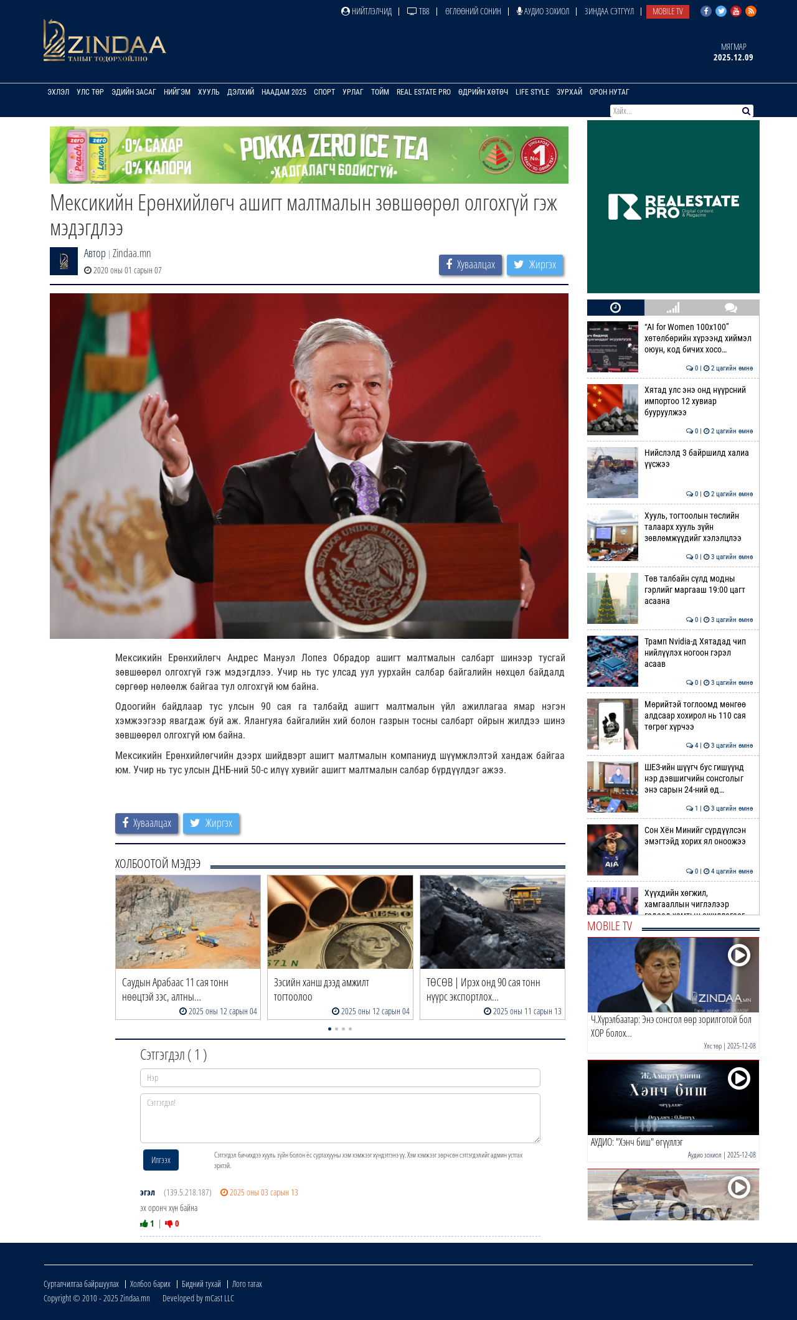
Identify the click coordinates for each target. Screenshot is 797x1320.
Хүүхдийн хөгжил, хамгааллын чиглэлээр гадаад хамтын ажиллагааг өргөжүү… (670, 910)
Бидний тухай (201, 1283)
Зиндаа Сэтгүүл (609, 11)
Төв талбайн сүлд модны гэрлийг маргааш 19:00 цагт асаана (670, 590)
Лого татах (247, 1283)
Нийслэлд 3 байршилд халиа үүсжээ (670, 458)
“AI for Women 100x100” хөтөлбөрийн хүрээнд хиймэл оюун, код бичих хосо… (670, 338)
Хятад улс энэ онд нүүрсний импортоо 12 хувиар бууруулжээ (670, 401)
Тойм (380, 92)
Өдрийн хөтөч (483, 92)
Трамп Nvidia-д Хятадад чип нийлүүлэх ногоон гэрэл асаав (670, 653)
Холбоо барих (150, 1283)
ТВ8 (418, 11)
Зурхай (569, 92)
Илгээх (161, 1160)
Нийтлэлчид (366, 11)
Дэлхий (240, 92)
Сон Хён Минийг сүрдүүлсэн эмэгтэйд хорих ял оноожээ (670, 835)
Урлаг (353, 92)
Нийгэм (177, 92)
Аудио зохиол (543, 11)
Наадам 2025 (284, 92)
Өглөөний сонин (473, 11)
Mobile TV (668, 11)
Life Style (532, 92)
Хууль (209, 92)
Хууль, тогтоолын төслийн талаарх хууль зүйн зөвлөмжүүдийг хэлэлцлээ (670, 527)
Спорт (324, 92)
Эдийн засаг (133, 92)
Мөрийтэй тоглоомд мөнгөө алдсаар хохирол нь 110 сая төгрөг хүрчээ (670, 716)
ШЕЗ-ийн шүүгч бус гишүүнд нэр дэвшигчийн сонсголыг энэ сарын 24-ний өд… (670, 778)
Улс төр (90, 92)
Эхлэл (58, 92)
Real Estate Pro (424, 92)
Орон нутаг (610, 92)
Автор (95, 252)
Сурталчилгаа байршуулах (81, 1283)
